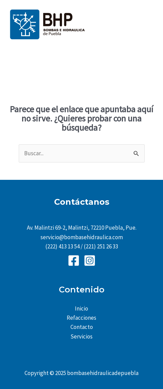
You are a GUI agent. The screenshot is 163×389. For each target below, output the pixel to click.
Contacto (81, 327)
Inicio (81, 308)
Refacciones (81, 317)
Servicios (81, 336)
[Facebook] (74, 260)
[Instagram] (90, 260)
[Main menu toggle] (149, 24)
